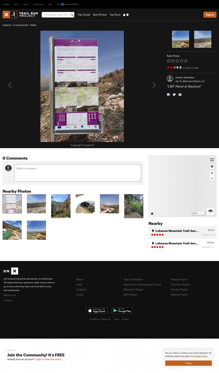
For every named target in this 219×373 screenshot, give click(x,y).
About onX (10, 295)
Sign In (210, 14)
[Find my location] (212, 166)
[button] (168, 94)
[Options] (211, 211)
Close (188, 363)
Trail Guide (84, 14)
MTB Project (131, 294)
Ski (50, 4)
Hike (26, 4)
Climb (6, 4)
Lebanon (7, 25)
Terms (116, 319)
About (79, 279)
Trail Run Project (180, 284)
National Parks (179, 294)
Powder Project (179, 289)
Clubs (79, 294)
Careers (8, 300)
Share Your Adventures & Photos (142, 284)
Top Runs (115, 14)
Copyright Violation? (82, 145)
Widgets (81, 289)
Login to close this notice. (48, 359)
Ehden (33, 25)
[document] (188, 358)
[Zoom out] (212, 178)
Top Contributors (133, 279)
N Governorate (20, 25)
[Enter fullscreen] (212, 159)
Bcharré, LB (198, 81)
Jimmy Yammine (184, 77)
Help (79, 284)
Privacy (125, 319)
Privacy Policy (201, 356)
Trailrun (39, 4)
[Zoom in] (212, 173)
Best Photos (100, 14)
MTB (16, 4)
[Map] (182, 186)
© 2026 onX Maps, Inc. (100, 319)
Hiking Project (179, 279)
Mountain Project (133, 289)
